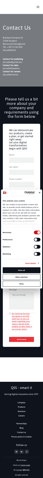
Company (21, 403)
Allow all (21, 270)
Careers (21, 416)
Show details (30, 263)
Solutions (21, 411)
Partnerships (21, 424)
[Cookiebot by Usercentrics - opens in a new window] (26, 192)
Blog (22, 428)
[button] (16, 451)
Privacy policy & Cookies (21, 437)
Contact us (21, 432)
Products (21, 407)
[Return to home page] (8, 6)
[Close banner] (39, 192)
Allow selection (21, 277)
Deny (21, 284)
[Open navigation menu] (38, 7)
